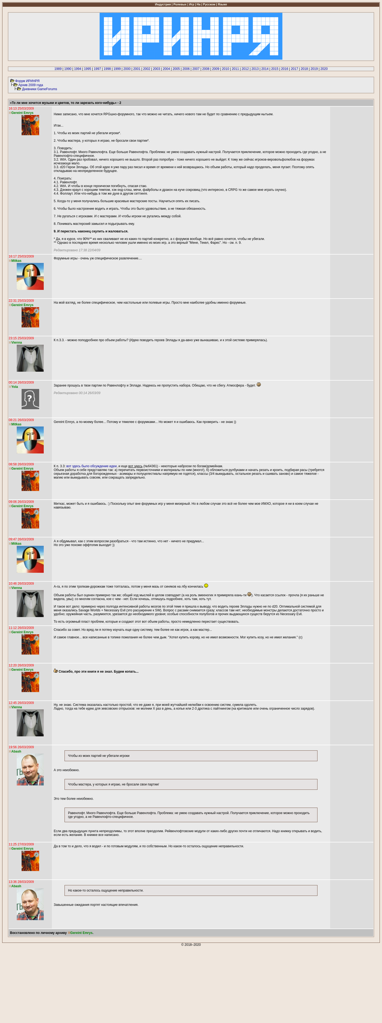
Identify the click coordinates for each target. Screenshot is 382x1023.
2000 (127, 69)
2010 (225, 69)
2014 (265, 69)
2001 (136, 69)
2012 (245, 69)
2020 (324, 69)
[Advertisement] (164, 984)
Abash (16, 751)
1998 (107, 69)
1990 (68, 69)
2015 (274, 69)
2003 (156, 69)
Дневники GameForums (39, 89)
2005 (176, 69)
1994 (77, 69)
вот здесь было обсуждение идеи (91, 466)
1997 (97, 69)
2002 (146, 69)
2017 (294, 69)
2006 (186, 69)
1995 (87, 69)
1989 (58, 69)
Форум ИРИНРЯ (27, 81)
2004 (166, 69)
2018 (304, 69)
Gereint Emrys (81, 933)
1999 (117, 69)
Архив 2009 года (30, 85)
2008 (205, 69)
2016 (284, 69)
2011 (235, 69)
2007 (196, 69)
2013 (255, 69)
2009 (215, 69)
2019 (314, 69)
